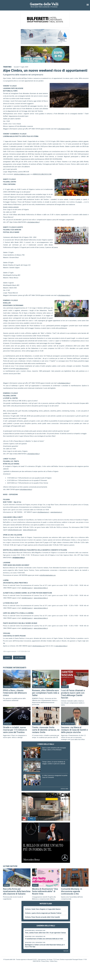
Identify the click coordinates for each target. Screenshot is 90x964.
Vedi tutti (65, 951)
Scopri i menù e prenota (10, 207)
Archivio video (64, 788)
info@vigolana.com (38, 646)
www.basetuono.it (56, 512)
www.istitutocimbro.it (41, 588)
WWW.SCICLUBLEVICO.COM (42, 174)
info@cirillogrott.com (15, 530)
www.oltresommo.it (22, 368)
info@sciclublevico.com (21, 174)
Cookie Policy (53, 961)
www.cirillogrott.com (30, 530)
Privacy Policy (45, 961)
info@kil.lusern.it (27, 588)
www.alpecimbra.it (61, 646)
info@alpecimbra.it (64, 129)
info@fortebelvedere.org (47, 575)
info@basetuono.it (43, 512)
